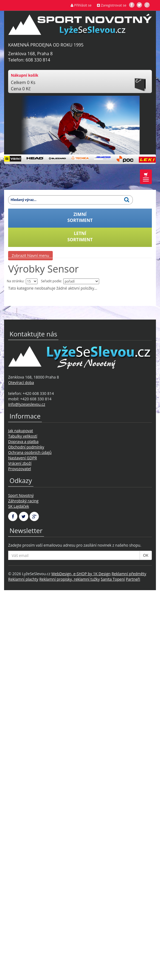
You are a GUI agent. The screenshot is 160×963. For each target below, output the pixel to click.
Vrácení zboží (20, 463)
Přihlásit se (81, 5)
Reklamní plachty (23, 579)
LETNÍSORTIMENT (80, 236)
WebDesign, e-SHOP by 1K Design (81, 573)
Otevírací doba (21, 382)
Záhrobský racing (23, 500)
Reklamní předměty (129, 573)
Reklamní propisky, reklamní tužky (69, 579)
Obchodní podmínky (26, 447)
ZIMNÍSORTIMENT (80, 217)
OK (145, 555)
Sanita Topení (113, 579)
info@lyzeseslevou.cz (26, 404)
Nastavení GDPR (22, 457)
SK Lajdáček (18, 506)
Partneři (133, 579)
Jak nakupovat (20, 430)
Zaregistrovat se (111, 5)
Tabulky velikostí (22, 436)
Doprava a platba (23, 441)
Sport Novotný (21, 495)
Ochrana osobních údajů (30, 452)
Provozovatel (19, 468)
